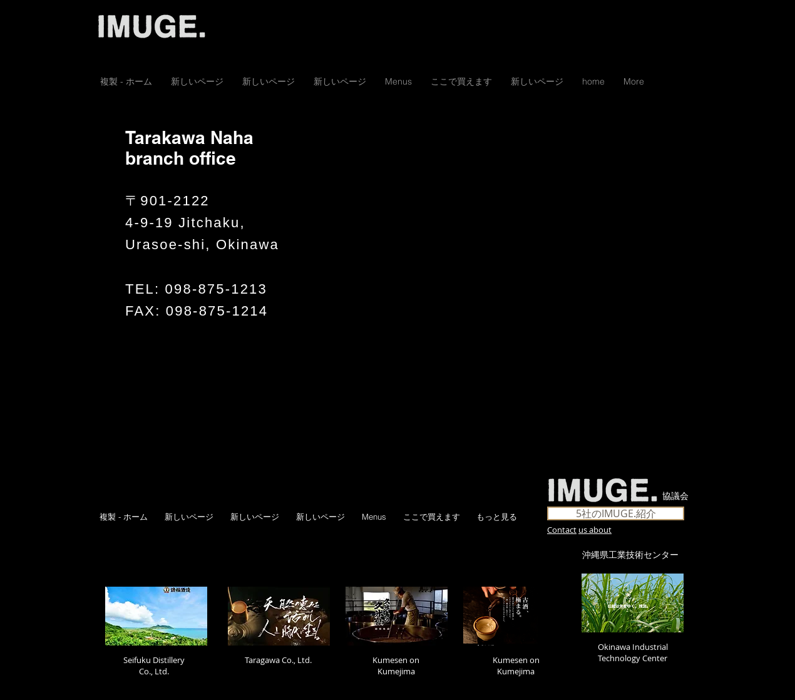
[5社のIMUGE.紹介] (615, 513)
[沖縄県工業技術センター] (630, 555)
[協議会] (675, 496)
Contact (562, 529)
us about (595, 529)
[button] (461, 81)
